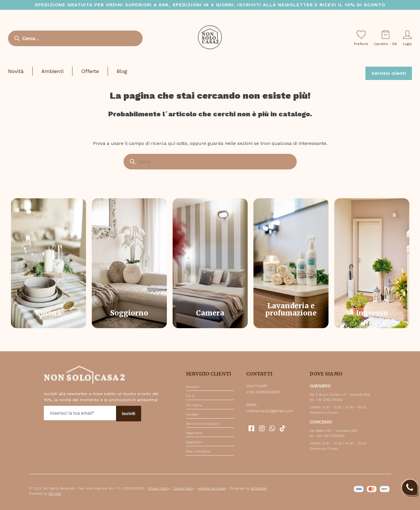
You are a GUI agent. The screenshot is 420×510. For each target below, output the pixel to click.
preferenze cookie (212, 488)
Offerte (90, 71)
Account (192, 387)
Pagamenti (194, 433)
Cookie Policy (183, 488)
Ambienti (52, 71)
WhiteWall (258, 488)
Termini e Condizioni (202, 424)
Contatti (192, 414)
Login (407, 38)
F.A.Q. (190, 396)
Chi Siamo (194, 405)
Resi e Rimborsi (198, 451)
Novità (16, 71)
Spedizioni (194, 442)
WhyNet (54, 494)
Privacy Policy (158, 488)
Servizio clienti (389, 73)
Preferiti (361, 38)
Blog (122, 71)
